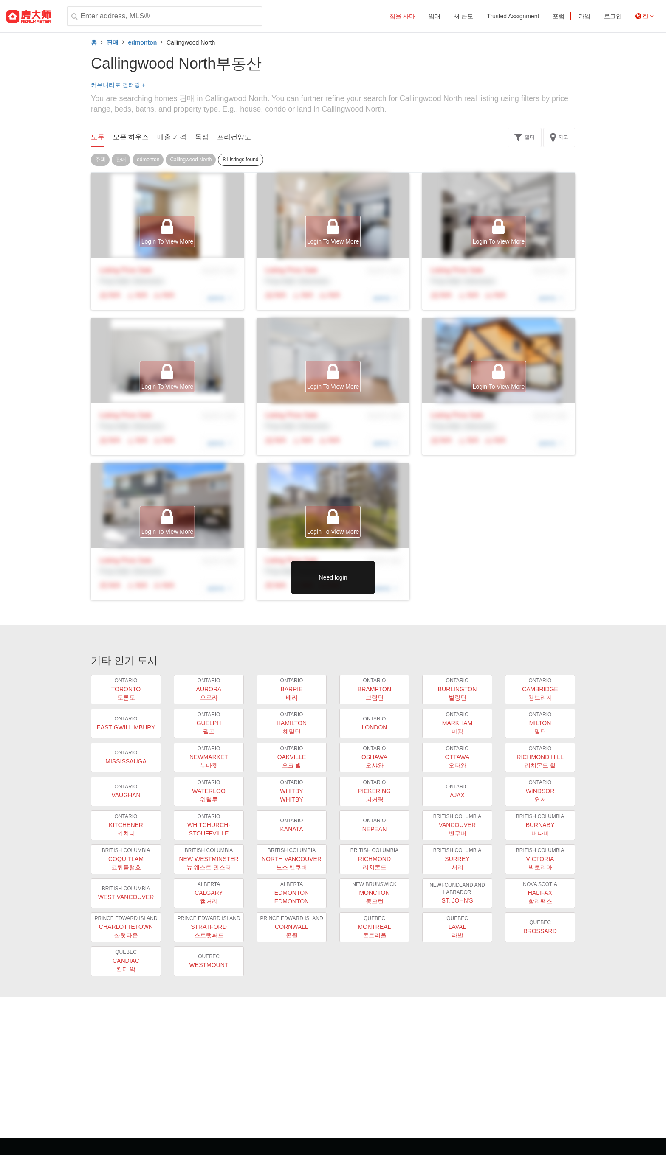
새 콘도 (463, 16)
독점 (202, 136)
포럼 (558, 16)
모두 (97, 136)
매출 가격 (171, 136)
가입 (584, 16)
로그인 (613, 16)
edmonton (142, 42)
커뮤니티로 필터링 (118, 84)
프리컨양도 (234, 136)
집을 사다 (402, 16)
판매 (113, 42)
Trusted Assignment (513, 16)
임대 (434, 16)
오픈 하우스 (131, 136)
